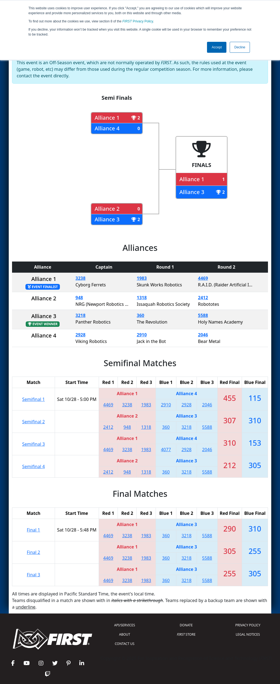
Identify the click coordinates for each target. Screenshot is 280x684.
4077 (166, 450)
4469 (203, 278)
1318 (142, 298)
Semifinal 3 (33, 444)
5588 (203, 315)
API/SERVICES (124, 625)
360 (140, 315)
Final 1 (33, 530)
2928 (80, 335)
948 (79, 298)
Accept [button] (217, 47)
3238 (80, 278)
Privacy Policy (137, 21)
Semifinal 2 (33, 422)
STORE (186, 634)
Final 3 (33, 575)
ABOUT (124, 634)
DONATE (186, 625)
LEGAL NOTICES (248, 634)
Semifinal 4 (33, 466)
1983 (142, 278)
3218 (80, 315)
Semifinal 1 (33, 399)
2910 (142, 335)
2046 (203, 335)
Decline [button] (239, 47)
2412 (203, 298)
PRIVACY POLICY (247, 625)
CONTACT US (125, 643)
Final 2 (33, 552)
